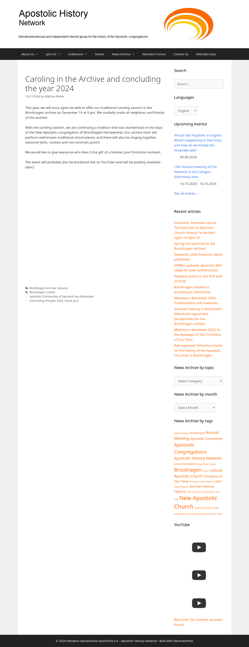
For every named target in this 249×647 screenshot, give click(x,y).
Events (99, 54)
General (62, 288)
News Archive (125, 54)
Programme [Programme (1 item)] (200, 507)
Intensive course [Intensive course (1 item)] (195, 491)
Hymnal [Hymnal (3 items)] (180, 491)
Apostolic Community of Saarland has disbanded (62, 296)
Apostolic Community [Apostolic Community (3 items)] (206, 438)
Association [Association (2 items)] (189, 464)
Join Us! (55, 54)
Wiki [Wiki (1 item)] (220, 513)
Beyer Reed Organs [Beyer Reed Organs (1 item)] (206, 464)
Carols (51, 292)
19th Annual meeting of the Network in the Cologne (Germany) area (195, 171)
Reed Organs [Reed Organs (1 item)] (213, 507)
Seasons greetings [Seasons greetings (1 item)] (195, 513)
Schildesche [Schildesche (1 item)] (179, 513)
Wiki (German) (206, 54)
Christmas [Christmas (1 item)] (194, 481)
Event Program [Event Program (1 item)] (181, 486)
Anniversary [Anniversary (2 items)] (197, 433)
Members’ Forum (154, 54)
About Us (31, 54)
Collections (79, 54)
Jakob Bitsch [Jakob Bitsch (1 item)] (209, 491)
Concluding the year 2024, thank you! (54, 301)
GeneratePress (183, 641)
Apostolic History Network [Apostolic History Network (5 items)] (198, 458)
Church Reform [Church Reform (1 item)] (207, 481)
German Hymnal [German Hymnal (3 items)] (201, 486)
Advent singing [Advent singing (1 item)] (181, 433)
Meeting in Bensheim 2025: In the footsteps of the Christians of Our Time (197, 334)
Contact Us (181, 54)
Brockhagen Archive (43, 288)
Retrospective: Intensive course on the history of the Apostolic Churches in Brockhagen (198, 350)
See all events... (186, 193)
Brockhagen (37, 292)
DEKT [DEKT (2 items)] (218, 481)
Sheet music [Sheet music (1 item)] (211, 513)
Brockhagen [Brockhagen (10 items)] (188, 469)
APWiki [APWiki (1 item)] (177, 464)
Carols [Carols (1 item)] (206, 471)
